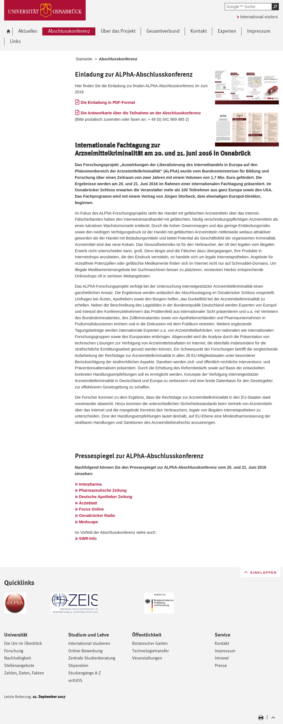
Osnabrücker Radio (97, 515)
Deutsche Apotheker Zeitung (105, 496)
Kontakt (222, 643)
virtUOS (75, 680)
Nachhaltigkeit (17, 658)
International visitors (259, 16)
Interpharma (90, 484)
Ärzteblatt (88, 503)
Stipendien (78, 665)
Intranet (222, 658)
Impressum (225, 650)
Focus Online (91, 509)
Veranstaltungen (147, 658)
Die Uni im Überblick (23, 643)
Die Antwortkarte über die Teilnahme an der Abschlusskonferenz (141, 113)
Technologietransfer (150, 650)
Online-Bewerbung (85, 650)
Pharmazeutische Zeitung (103, 490)
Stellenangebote (19, 665)
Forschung (13, 650)
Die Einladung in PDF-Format (108, 102)
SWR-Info (88, 538)
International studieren (89, 643)
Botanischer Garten (149, 643)
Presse (221, 665)
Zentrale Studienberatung (91, 658)
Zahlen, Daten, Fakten (24, 673)
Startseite (84, 59)
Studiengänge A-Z (84, 673)
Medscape (88, 522)
